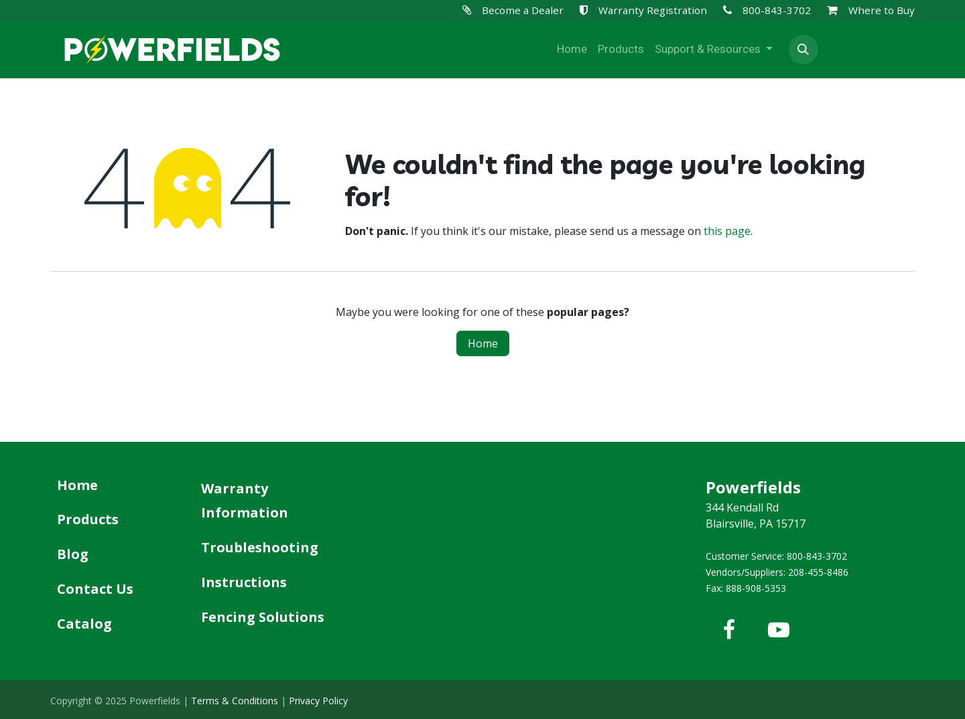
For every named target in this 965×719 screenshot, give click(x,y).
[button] (803, 49)
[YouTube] (778, 630)
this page (727, 231)
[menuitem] (572, 49)
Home (483, 343)
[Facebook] (729, 630)
